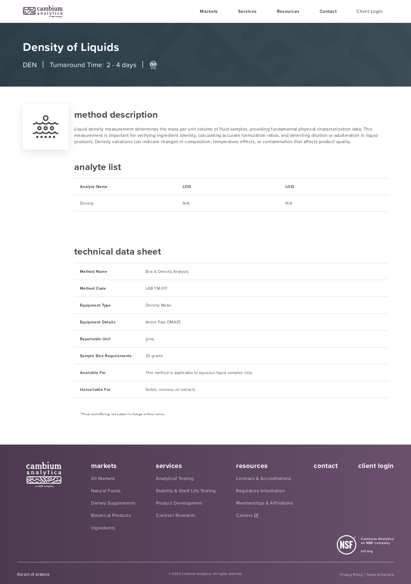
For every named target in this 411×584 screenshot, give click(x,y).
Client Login (369, 11)
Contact (328, 11)
